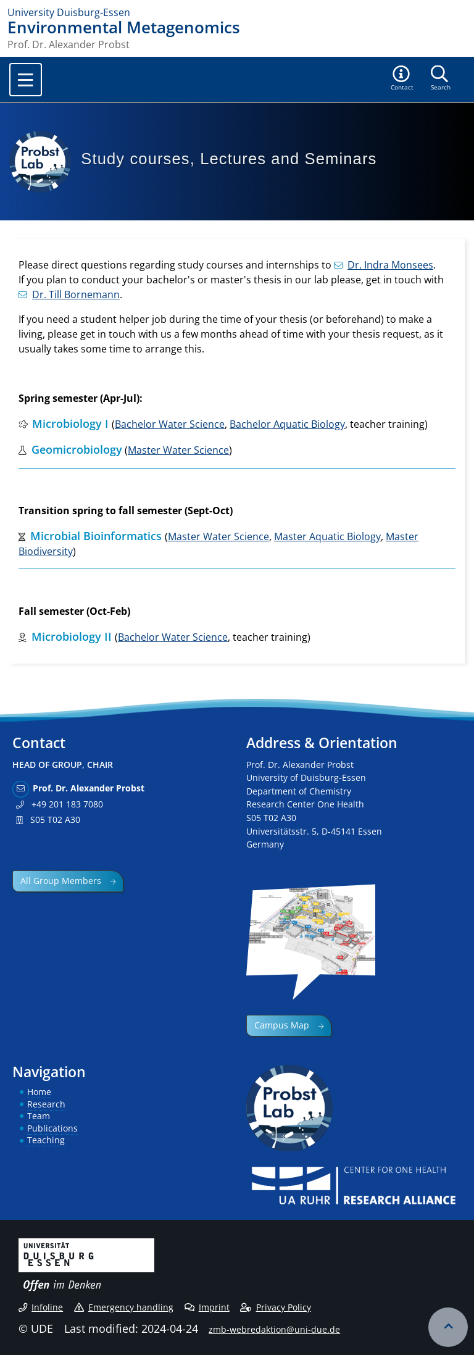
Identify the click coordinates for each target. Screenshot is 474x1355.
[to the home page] (237, 12)
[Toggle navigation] (25, 79)
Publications (52, 1128)
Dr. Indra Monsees (383, 265)
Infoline (41, 1307)
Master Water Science (178, 450)
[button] (402, 79)
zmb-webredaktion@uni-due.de (274, 1329)
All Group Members (60, 880)
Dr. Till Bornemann (69, 294)
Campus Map (281, 1025)
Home (39, 1092)
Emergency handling (123, 1307)
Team (38, 1116)
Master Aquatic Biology (327, 536)
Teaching (46, 1140)
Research (46, 1104)
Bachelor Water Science (170, 424)
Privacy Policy (275, 1307)
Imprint (207, 1307)
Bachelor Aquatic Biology (287, 424)
